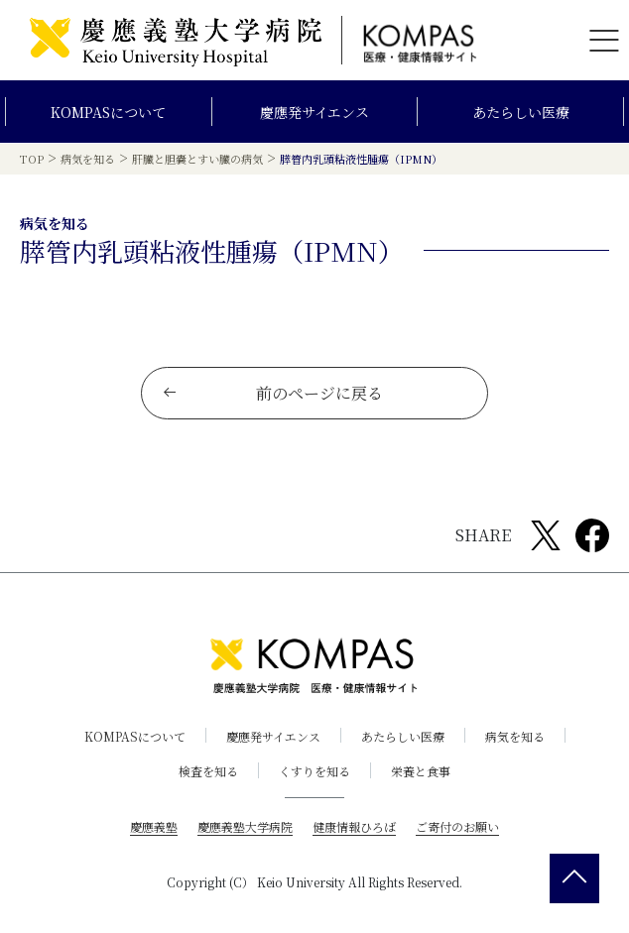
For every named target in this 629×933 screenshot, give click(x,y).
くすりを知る (314, 770)
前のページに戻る (272, 393)
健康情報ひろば (354, 826)
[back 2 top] (574, 878)
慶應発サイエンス (314, 112)
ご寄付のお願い (457, 826)
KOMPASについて (108, 112)
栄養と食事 (420, 770)
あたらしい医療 (520, 112)
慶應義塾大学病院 (245, 826)
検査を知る (208, 770)
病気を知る (515, 736)
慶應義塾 (154, 826)
